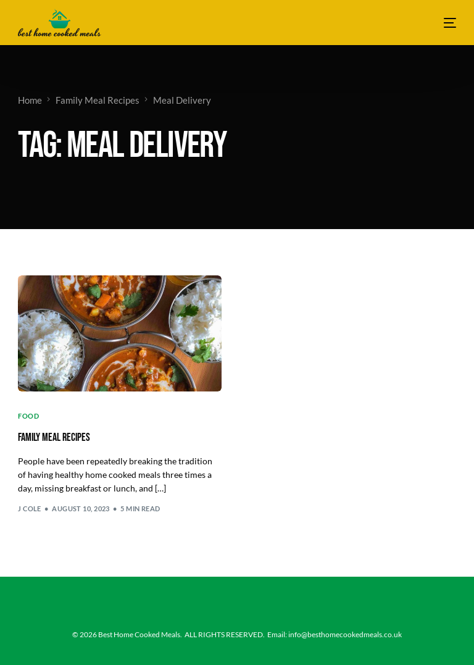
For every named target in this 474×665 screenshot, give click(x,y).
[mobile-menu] (442, 22)
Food (28, 415)
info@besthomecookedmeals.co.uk (345, 634)
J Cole (29, 508)
